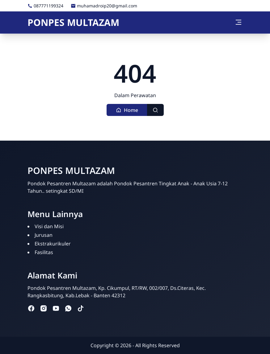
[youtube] (56, 308)
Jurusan (44, 235)
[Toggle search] (155, 110)
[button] (127, 110)
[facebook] (31, 308)
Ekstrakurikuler (53, 243)
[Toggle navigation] (238, 22)
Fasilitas (44, 252)
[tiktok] (80, 308)
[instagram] (43, 308)
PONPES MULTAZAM (73, 22)
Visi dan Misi (49, 226)
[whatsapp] (68, 308)
